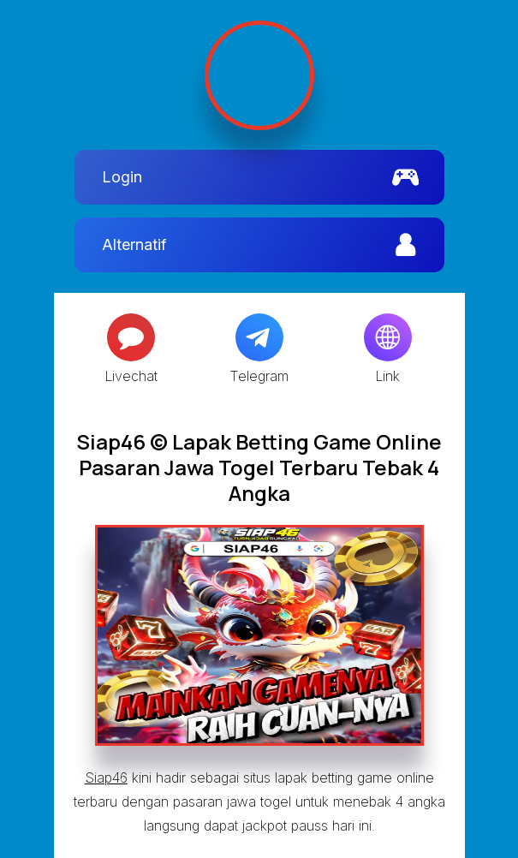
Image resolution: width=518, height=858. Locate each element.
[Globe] (388, 337)
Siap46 (106, 777)
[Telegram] (259, 337)
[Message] (131, 337)
